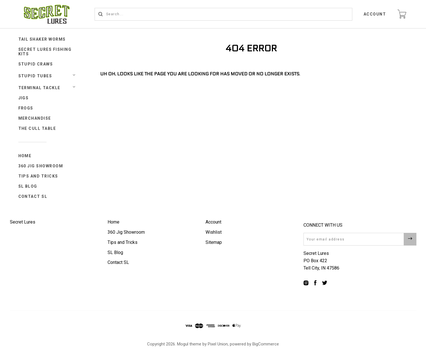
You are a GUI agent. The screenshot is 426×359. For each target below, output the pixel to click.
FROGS (26, 108)
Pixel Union (218, 344)
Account (375, 14)
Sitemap (214, 242)
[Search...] (224, 14)
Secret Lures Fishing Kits (45, 51)
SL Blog (28, 186)
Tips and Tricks (38, 176)
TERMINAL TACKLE (39, 88)
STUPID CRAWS (35, 64)
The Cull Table (37, 128)
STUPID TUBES (35, 76)
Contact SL (32, 196)
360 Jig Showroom (40, 166)
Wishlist (214, 232)
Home (25, 156)
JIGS (23, 98)
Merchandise (34, 118)
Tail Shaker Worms (42, 39)
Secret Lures (22, 222)
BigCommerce (265, 344)
